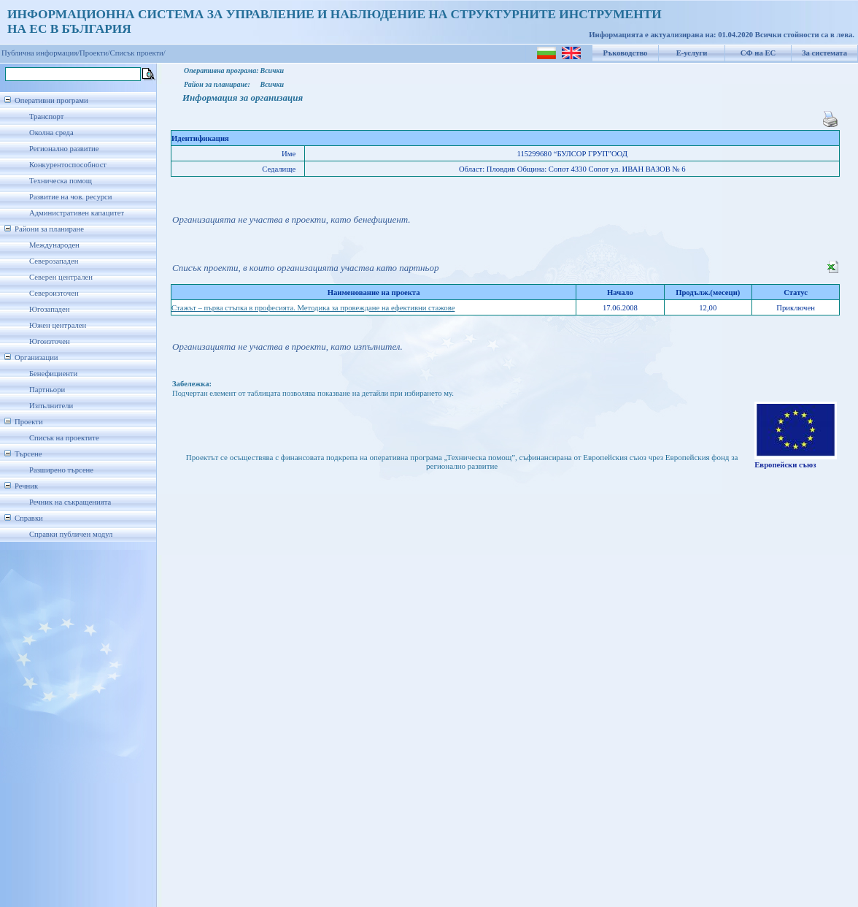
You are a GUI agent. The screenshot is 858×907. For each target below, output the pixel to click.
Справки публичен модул (70, 534)
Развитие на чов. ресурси (70, 197)
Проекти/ (95, 53)
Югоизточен (49, 341)
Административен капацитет (76, 213)
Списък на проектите (64, 438)
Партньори (47, 390)
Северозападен (53, 261)
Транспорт (46, 116)
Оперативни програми (51, 100)
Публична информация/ (40, 53)
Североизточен (54, 293)
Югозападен (49, 309)
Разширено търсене (61, 470)
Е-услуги (692, 53)
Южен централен (57, 325)
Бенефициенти (53, 374)
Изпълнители (51, 406)
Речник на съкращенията (70, 502)
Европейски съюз (785, 465)
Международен (54, 245)
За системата (824, 53)
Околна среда (51, 133)
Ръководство (625, 53)
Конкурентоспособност (68, 165)
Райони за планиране (49, 229)
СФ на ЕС (758, 53)
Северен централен (61, 277)
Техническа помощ (60, 181)
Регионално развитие (64, 149)
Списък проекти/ (138, 53)
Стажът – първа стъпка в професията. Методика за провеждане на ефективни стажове (313, 308)
